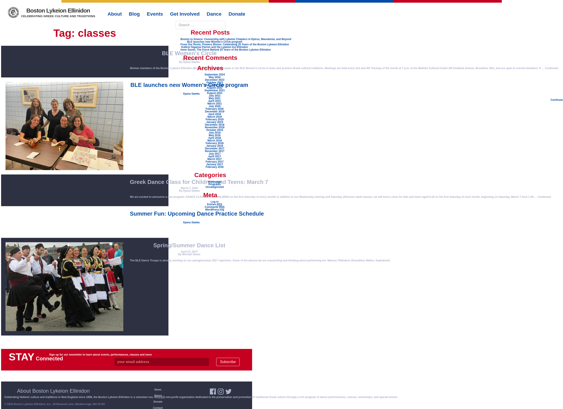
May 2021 (214, 98)
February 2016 (214, 167)
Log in (215, 201)
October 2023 (214, 82)
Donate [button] (237, 14)
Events (155, 14)
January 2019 (214, 122)
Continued (551, 68)
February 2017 (214, 161)
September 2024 (215, 74)
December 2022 (214, 85)
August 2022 (214, 87)
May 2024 (214, 77)
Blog (134, 14)
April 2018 (214, 137)
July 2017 (215, 153)
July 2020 (215, 106)
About (158, 395)
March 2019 (214, 116)
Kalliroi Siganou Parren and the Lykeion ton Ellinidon (214, 47)
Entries (214, 204)
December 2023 (214, 79)
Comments (215, 207)
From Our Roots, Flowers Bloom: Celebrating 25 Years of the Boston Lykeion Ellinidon (235, 44)
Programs (215, 184)
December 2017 (214, 148)
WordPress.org (214, 209)
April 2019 (214, 114)
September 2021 (215, 90)
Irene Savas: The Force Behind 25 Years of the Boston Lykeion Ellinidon (226, 49)
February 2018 (214, 143)
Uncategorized (214, 187)
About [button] (114, 14)
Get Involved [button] (184, 14)
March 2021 (214, 103)
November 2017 (214, 151)
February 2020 (214, 108)
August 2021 (214, 93)
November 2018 (214, 127)
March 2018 (214, 140)
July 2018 (215, 132)
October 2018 (214, 130)
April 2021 (214, 101)
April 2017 (214, 156)
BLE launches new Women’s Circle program (214, 41)
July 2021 (215, 95)
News (158, 389)
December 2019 (214, 111)
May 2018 (214, 135)
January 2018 (214, 145)
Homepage (214, 181)
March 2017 (214, 159)
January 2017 (214, 164)
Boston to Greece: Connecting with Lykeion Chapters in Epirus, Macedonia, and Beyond (236, 39)
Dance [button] (214, 14)
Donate (157, 401)
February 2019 (214, 119)
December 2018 (214, 124)
